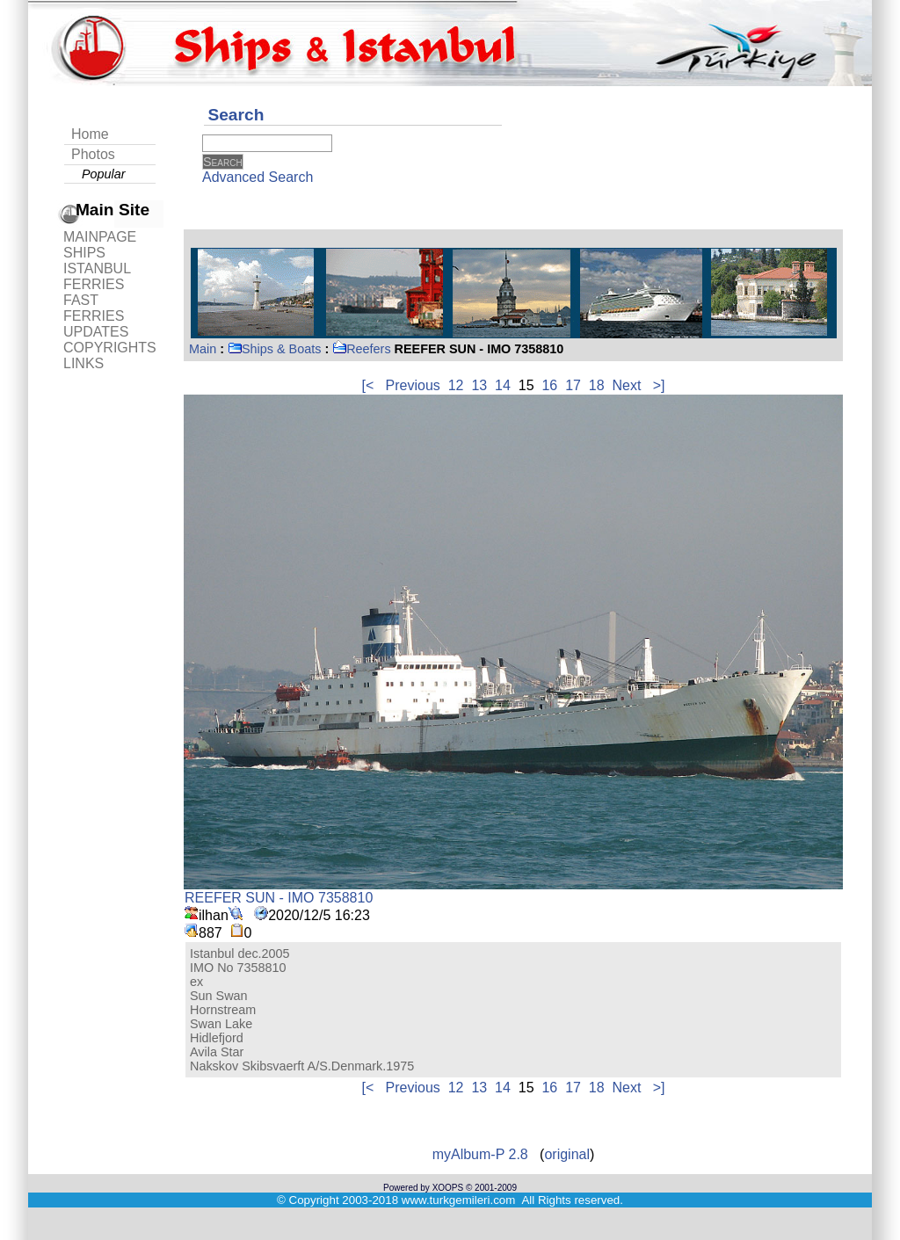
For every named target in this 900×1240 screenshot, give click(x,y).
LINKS (83, 363)
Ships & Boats (274, 349)
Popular (104, 174)
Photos (93, 154)
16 (549, 385)
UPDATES (95, 331)
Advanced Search (257, 177)
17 (573, 385)
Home (90, 134)
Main (202, 349)
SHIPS (84, 252)
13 (479, 385)
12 (456, 385)
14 (503, 385)
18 (597, 385)
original (567, 1154)
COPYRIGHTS (109, 347)
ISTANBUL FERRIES (96, 276)
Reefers (361, 349)
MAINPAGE (99, 236)
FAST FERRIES (93, 308)
